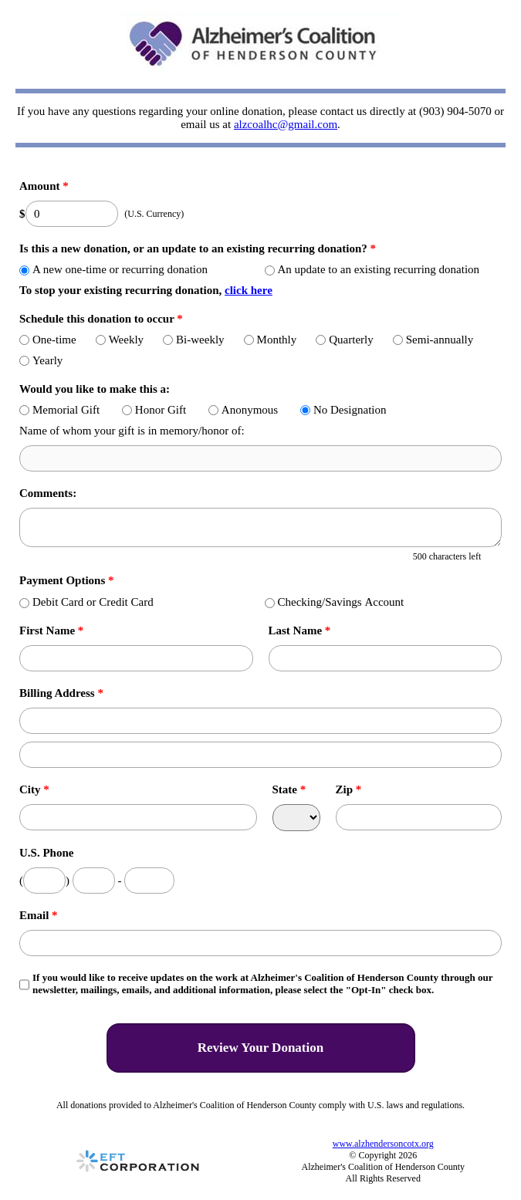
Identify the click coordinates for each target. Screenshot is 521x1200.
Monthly (270, 339)
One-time (47, 339)
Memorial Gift (59, 410)
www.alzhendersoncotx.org (383, 1143)
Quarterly (344, 339)
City (34, 789)
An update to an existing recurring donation (372, 269)
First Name (51, 630)
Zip (349, 789)
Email (38, 915)
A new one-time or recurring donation (113, 269)
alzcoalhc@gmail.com (285, 124)
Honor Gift (154, 410)
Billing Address (61, 693)
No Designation (343, 410)
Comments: (47, 493)
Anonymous (243, 410)
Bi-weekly (193, 339)
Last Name (300, 630)
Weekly (120, 339)
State (289, 789)
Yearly (41, 360)
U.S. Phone (46, 853)
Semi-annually (433, 339)
